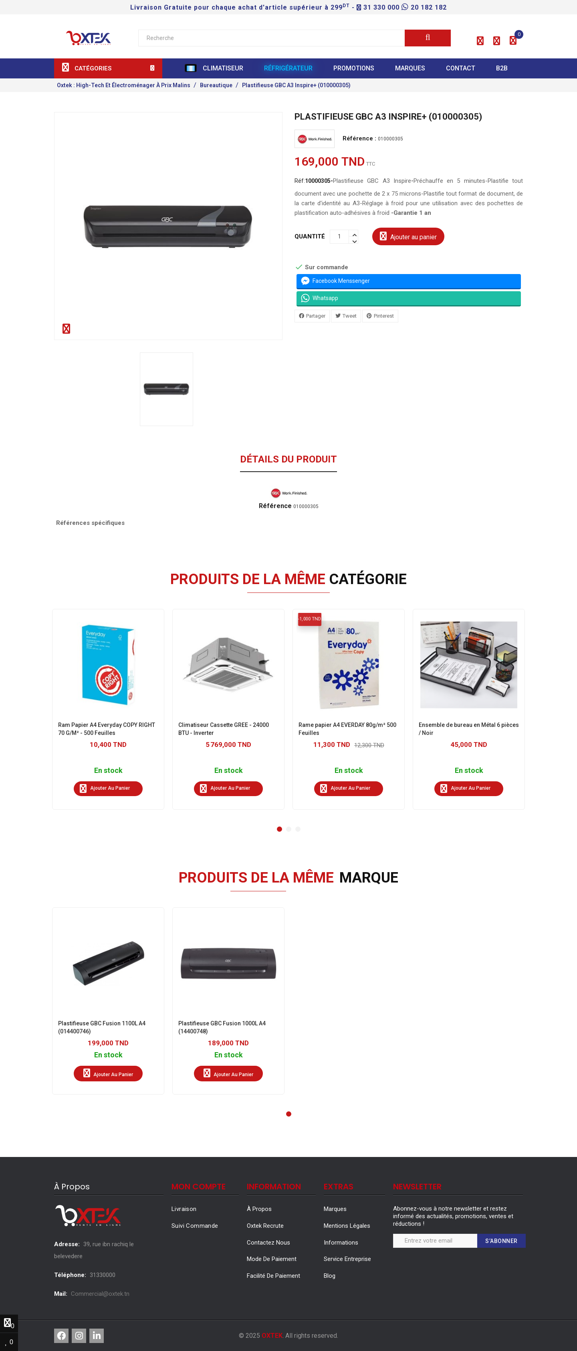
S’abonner (501, 1241)
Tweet (350, 315)
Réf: (314, 180)
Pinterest (384, 315)
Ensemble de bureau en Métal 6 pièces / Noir (469, 729)
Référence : (359, 138)
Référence (275, 506)
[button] (480, 41)
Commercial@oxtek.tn (100, 1293)
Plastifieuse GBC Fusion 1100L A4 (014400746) (101, 1027)
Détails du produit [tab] (288, 459)
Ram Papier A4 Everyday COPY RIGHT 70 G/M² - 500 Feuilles (106, 729)
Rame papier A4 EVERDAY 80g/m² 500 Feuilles (347, 729)
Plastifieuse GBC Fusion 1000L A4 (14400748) (222, 1027)
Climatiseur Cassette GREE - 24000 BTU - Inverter (223, 729)
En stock (108, 771)
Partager (315, 315)
